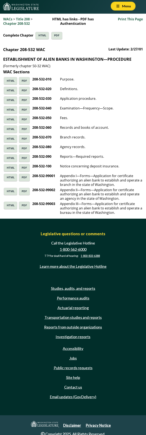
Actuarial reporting (73, 307)
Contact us (73, 387)
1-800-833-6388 (90, 256)
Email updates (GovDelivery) (73, 396)
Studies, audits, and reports (73, 288)
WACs (7, 19)
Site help (73, 377)
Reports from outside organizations (73, 327)
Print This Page (130, 19)
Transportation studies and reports (73, 317)
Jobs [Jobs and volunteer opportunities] (73, 358)
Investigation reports (73, 336)
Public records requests (73, 367)
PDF (56, 35)
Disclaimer (72, 425)
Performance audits (73, 298)
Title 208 (23, 19)
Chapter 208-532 (16, 23)
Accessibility (73, 348)
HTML (42, 35)
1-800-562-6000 (73, 249)
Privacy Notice (98, 425)
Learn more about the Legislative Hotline (73, 266)
